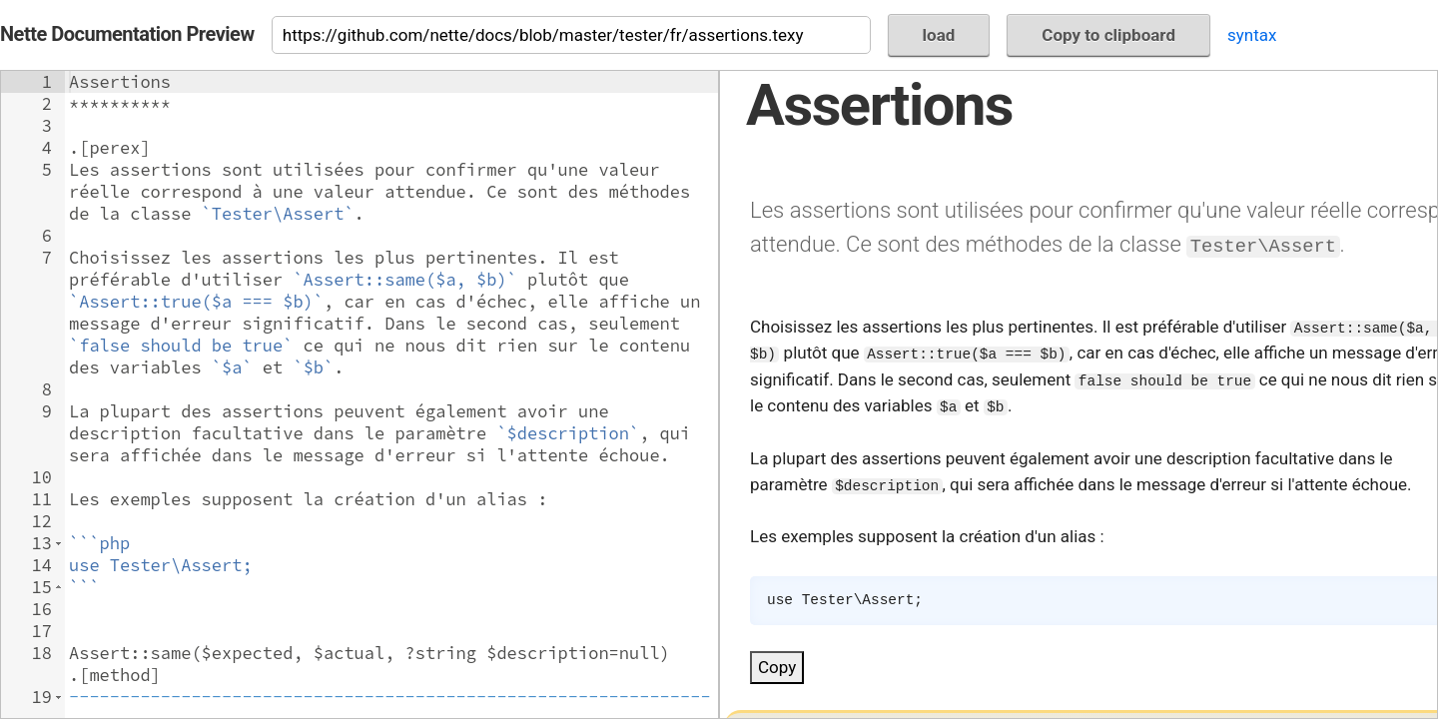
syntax (1251, 35)
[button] (58, 543)
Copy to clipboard (1108, 35)
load (939, 35)
